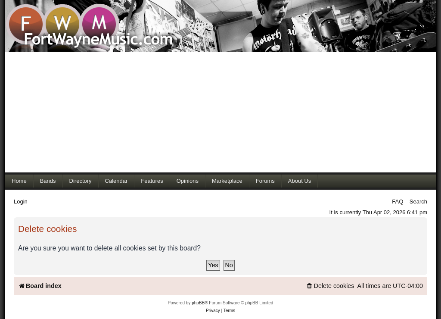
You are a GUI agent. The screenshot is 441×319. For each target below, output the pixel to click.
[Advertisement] (220, 112)
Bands (48, 181)
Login (21, 201)
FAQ (397, 201)
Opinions (188, 181)
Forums (265, 181)
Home (19, 181)
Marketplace (227, 181)
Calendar (116, 181)
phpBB (198, 302)
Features (152, 181)
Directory (80, 181)
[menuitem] (330, 286)
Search (418, 201)
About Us (299, 181)
